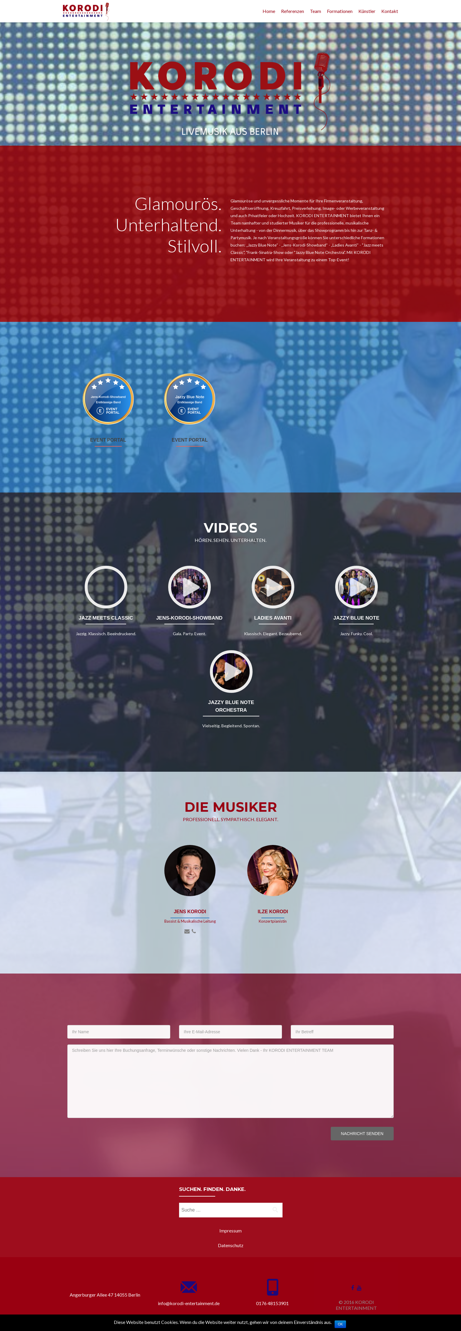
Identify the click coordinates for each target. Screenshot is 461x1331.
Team (315, 11)
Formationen (340, 11)
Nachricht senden (362, 1133)
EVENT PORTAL (108, 439)
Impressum (230, 1230)
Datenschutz (230, 1245)
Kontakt (389, 11)
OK (340, 1324)
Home (269, 11)
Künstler (366, 11)
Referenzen (292, 11)
